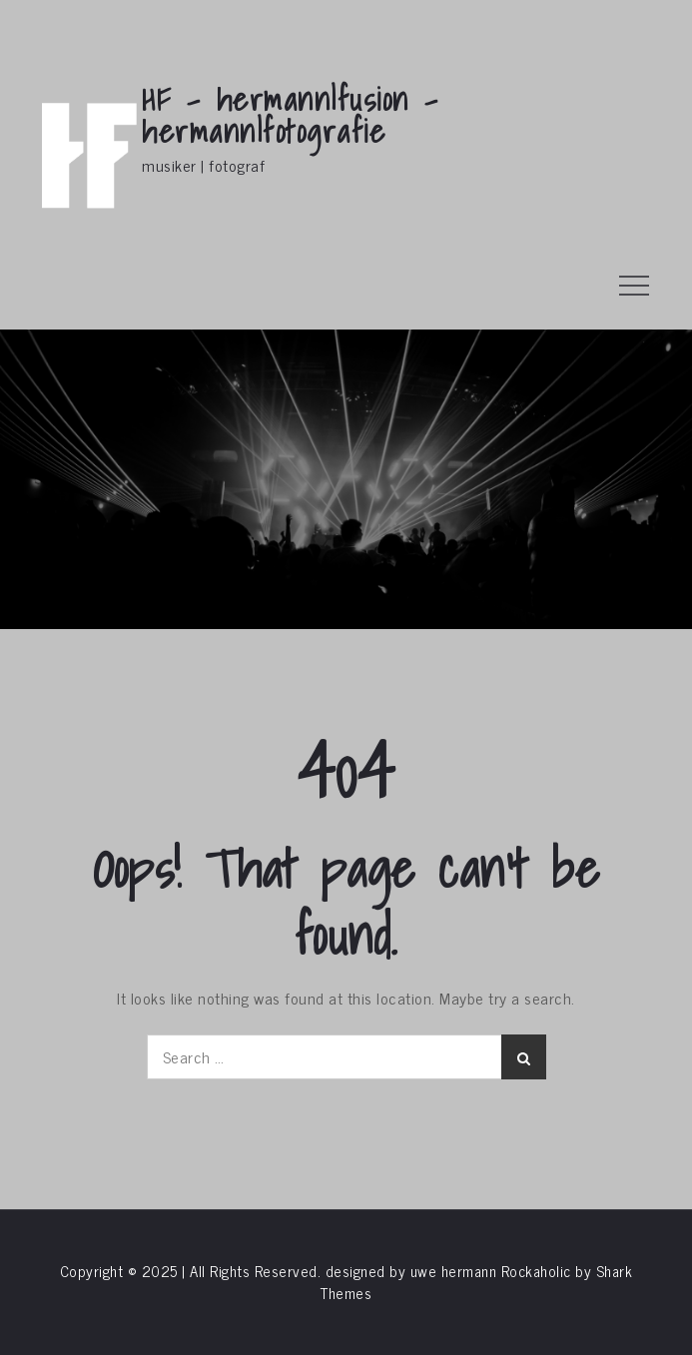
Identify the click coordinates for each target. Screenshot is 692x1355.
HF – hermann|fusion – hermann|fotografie (290, 115)
